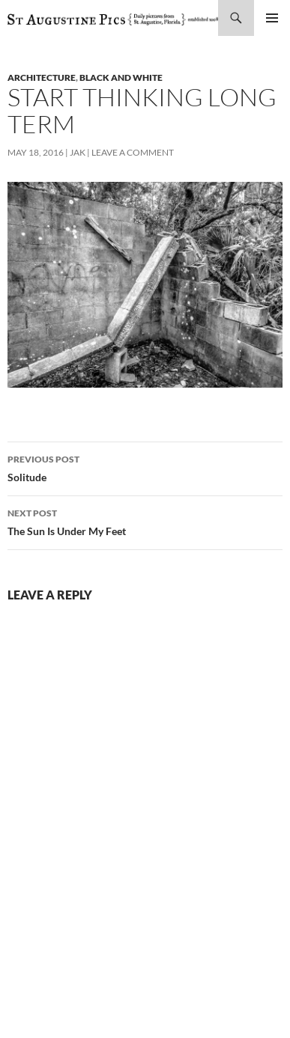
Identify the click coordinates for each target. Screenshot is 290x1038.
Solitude (145, 467)
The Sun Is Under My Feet (145, 520)
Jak (77, 152)
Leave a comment (132, 152)
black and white (121, 77)
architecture (41, 77)
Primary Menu (272, 18)
